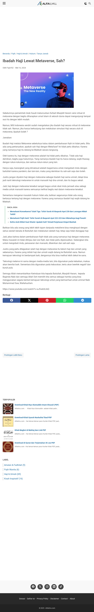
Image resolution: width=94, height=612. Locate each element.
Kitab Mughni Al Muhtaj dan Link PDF (30, 430)
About (72, 599)
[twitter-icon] (40, 586)
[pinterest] (47, 300)
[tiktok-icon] (61, 586)
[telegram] (82, 300)
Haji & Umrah (12, 474)
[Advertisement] (47, 29)
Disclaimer (54, 599)
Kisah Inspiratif (13, 478)
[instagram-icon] (47, 586)
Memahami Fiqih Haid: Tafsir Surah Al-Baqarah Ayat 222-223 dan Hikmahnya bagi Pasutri (48, 218)
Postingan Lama (82, 355)
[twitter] (29, 300)
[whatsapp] (65, 300)
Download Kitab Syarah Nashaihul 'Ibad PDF (33, 417)
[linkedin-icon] (54, 586)
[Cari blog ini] (89, 3)
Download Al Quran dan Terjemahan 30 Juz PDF (35, 443)
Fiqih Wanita (11, 469)
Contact (64, 599)
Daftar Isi (31, 599)
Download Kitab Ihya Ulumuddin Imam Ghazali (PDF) (37, 405)
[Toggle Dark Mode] (85, 3)
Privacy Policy (42, 599)
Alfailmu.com (50, 608)
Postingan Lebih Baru (13, 355)
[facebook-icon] (33, 586)
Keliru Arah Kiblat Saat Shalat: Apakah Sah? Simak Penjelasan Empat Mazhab (43, 222)
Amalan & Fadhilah (14, 465)
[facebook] (11, 300)
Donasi (22, 599)
